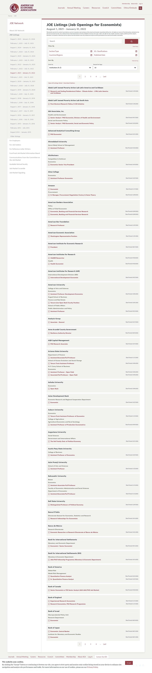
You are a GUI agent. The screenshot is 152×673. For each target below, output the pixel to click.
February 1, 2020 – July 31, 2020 (22, 86)
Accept (129, 663)
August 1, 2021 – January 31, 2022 (22, 73)
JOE (15, 16)
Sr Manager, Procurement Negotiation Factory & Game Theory (73, 195)
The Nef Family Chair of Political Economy (65, 441)
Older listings (15, 136)
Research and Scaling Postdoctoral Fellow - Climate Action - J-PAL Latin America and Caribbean (79, 92)
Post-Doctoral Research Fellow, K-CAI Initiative (67, 104)
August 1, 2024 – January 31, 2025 (22, 48)
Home (10, 16)
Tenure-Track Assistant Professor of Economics (67, 416)
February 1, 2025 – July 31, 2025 (22, 43)
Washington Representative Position (63, 236)
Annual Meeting (74, 8)
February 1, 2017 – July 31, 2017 (21, 111)
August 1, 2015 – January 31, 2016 (22, 124)
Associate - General (57, 322)
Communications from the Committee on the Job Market (25, 158)
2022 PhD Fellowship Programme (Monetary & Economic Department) (75, 560)
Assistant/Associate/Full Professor (62, 358)
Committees (116, 8)
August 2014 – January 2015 (20, 132)
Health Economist (56, 264)
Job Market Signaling (17, 173)
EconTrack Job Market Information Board (25, 153)
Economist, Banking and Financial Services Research (69, 211)
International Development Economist (64, 278)
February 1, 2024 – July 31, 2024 (22, 52)
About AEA (134, 4)
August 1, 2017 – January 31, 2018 (22, 107)
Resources (96, 8)
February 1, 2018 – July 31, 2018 (21, 103)
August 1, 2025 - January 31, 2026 (22, 39)
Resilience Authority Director (60, 333)
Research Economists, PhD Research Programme (68, 604)
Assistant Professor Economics (61, 178)
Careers (86, 8)
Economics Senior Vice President (62, 165)
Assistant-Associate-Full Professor (62, 485)
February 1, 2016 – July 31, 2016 (21, 119)
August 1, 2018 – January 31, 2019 (22, 98)
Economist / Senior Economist (61, 546)
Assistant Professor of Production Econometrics (67, 425)
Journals (61, 8)
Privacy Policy (92, 667)
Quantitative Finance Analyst (60, 576)
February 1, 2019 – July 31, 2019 (21, 94)
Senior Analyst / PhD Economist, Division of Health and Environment (75, 118)
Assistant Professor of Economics (62, 455)
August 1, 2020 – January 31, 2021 (22, 81)
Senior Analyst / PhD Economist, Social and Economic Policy (72, 123)
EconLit (106, 8)
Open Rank (54, 389)
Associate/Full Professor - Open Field (63, 375)
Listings (14, 35)
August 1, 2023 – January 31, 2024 (22, 56)
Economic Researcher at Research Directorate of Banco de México (74, 532)
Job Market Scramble (17, 168)
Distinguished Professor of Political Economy (66, 505)
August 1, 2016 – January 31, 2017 (22, 115)
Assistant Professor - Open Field (62, 372)
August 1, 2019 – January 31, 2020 (22, 90)
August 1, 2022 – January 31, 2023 (22, 64)
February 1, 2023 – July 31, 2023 (22, 60)
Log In (141, 4)
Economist (54, 189)
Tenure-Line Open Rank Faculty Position (64, 303)
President (53, 247)
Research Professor (57, 225)
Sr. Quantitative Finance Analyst (62, 579)
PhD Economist (55, 134)
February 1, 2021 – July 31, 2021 (21, 77)
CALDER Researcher (57, 258)
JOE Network (17, 23)
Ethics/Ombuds (130, 8)
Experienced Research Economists (62, 601)
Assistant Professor (57, 148)
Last (104, 76)
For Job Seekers (15, 145)
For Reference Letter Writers (20, 149)
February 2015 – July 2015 (19, 128)
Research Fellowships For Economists (64, 518)
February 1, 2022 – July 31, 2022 (22, 69)
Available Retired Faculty (19, 164)
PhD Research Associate (59, 344)
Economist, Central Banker (60, 631)
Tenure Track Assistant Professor (62, 363)
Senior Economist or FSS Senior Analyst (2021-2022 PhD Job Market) (74, 590)
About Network (17, 31)
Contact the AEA (101, 657)
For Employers (15, 141)
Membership (126, 4)
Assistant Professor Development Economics (66, 294)
